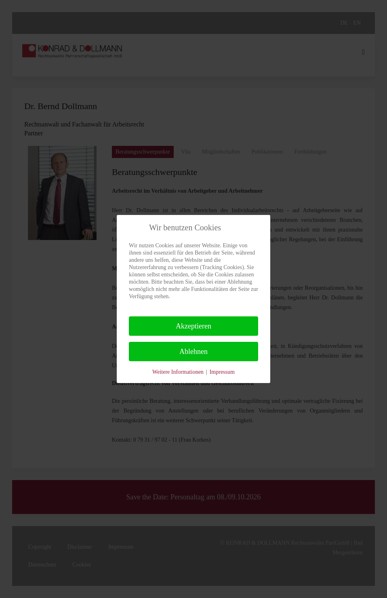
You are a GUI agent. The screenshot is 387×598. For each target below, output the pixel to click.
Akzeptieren (193, 326)
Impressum (222, 372)
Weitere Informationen (178, 372)
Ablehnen (193, 351)
